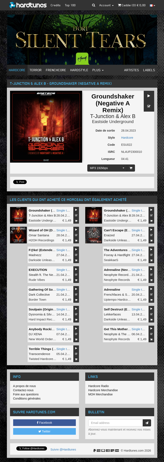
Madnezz (35, 255)
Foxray (109, 255)
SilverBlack (54, 314)
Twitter (44, 431)
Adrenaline (112, 289)
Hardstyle (79, 70)
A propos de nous (24, 386)
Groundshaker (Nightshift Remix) (128, 210)
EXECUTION (38, 269)
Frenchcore (56, 70)
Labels (149, 70)
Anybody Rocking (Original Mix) (52, 329)
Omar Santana (39, 235)
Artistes (131, 70)
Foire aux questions (26, 394)
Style (111, 137)
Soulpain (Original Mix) (46, 309)
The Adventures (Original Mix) (126, 250)
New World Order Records (47, 339)
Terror (36, 70)
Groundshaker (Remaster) (48, 210)
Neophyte (110, 334)
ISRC (111, 151)
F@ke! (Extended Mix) (45, 250)
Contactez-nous (23, 390)
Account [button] (106, 5)
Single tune (64, 210)
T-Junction (102, 116)
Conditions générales (27, 398)
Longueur (108, 159)
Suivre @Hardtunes (63, 449)
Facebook (44, 422)
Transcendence (39, 354)
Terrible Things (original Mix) (50, 349)
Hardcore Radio (98, 386)
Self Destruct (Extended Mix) (125, 309)
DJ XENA (35, 334)
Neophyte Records (117, 279)
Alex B (127, 116)
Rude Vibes (37, 279)
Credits (56, 5)
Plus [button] (98, 70)
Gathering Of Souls (43, 289)
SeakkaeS (111, 260)
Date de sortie (105, 130)
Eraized (109, 235)
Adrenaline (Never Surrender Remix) (131, 269)
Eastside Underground (112, 121)
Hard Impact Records (43, 319)
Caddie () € (132, 5)
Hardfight (123, 255)
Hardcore (17, 70)
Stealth (34, 274)
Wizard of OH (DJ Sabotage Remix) (55, 230)
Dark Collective (39, 294)
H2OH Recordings (41, 240)
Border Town (37, 299)
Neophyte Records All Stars (123, 274)
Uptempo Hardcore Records (123, 299)
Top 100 (70, 5)
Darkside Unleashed (118, 240)
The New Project (54, 274)
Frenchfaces (112, 294)
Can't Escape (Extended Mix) (125, 230)
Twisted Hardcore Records (47, 359)
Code (111, 144)
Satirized (131, 294)
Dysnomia (36, 314)
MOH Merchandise (100, 394)
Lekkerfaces (112, 314)
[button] (93, 5)
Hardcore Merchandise (103, 390)
